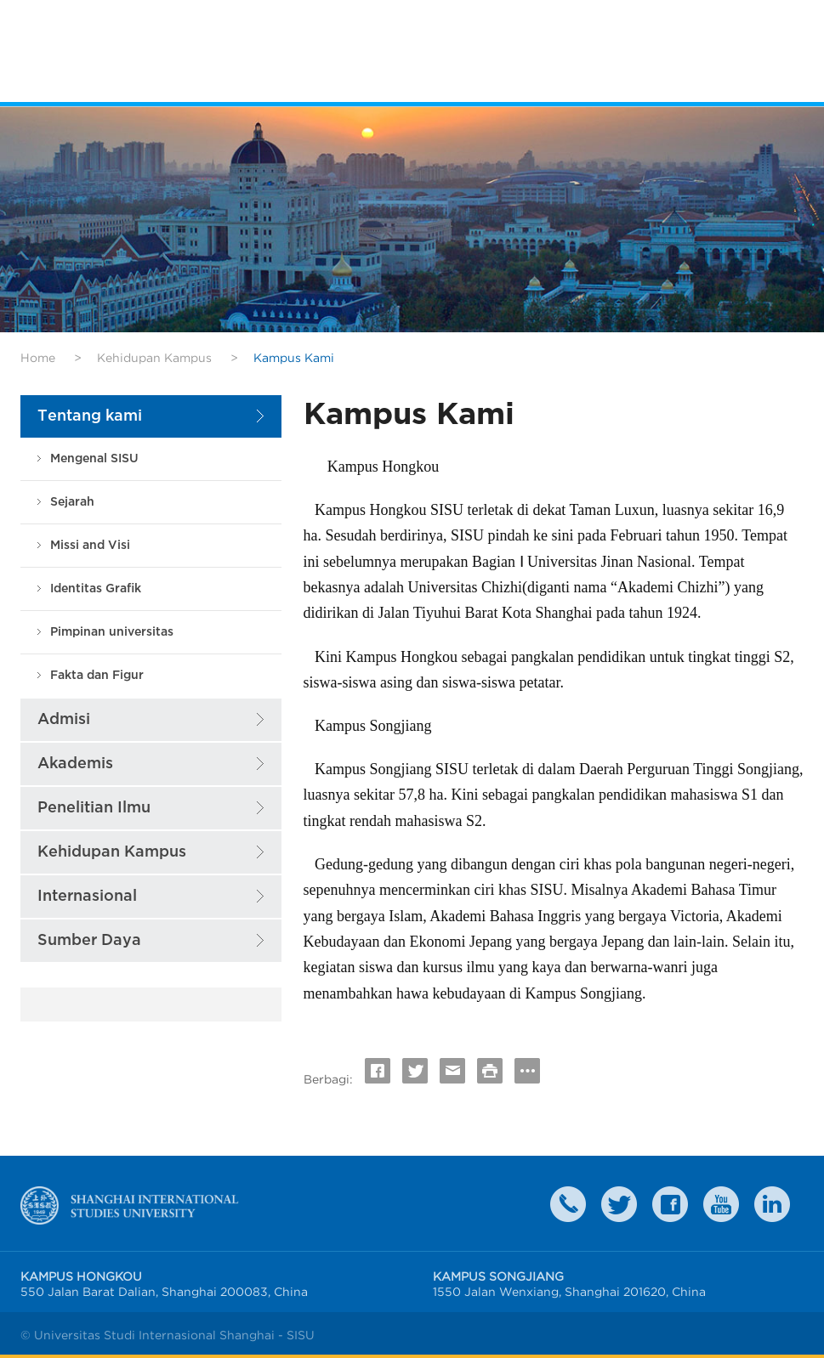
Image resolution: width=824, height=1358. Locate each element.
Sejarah (72, 501)
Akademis (75, 763)
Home (37, 358)
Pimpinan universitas (111, 631)
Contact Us (568, 1204)
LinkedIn (772, 1204)
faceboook (670, 1204)
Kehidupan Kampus (154, 358)
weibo (721, 1204)
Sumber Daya (89, 940)
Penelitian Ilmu (94, 808)
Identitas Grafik (95, 588)
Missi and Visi (90, 545)
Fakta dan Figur (97, 675)
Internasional (87, 896)
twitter (619, 1204)
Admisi (63, 719)
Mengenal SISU (94, 458)
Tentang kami (89, 416)
